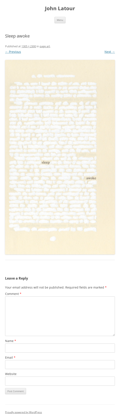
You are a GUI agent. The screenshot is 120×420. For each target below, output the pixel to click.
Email (10, 357)
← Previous (13, 52)
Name (10, 341)
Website (11, 374)
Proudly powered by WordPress (23, 412)
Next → (110, 52)
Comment (13, 294)
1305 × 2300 (28, 46)
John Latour (60, 8)
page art (45, 46)
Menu (60, 20)
